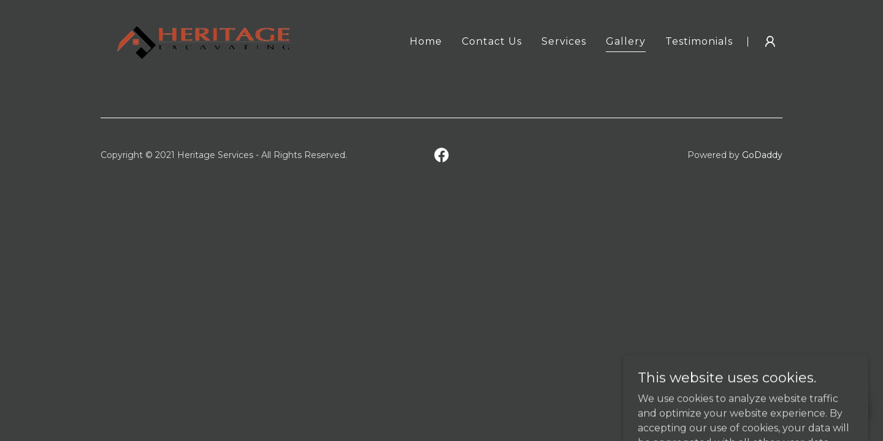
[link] (203, 41)
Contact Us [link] (492, 41)
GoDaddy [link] (762, 154)
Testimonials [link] (699, 41)
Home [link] (426, 41)
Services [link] (563, 41)
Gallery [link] (626, 41)
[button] (770, 41)
